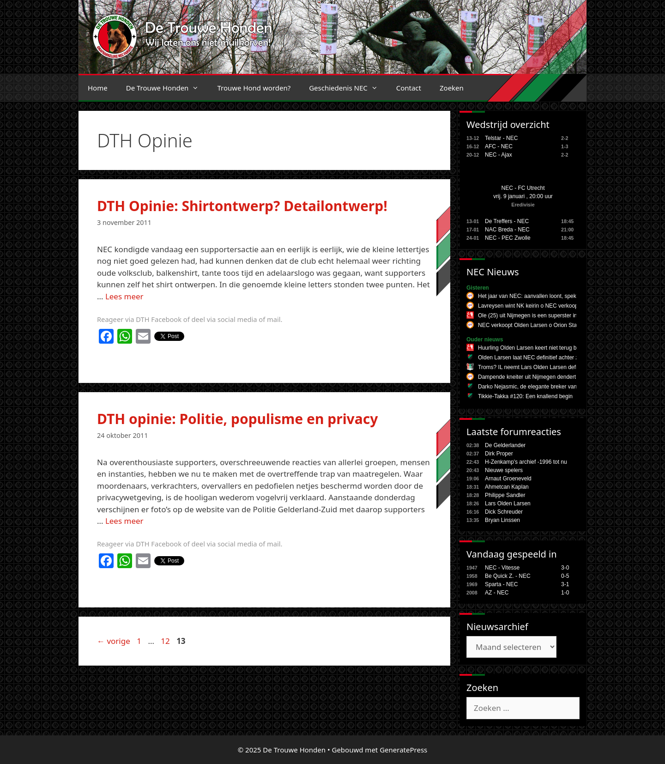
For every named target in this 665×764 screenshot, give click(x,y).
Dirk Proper (499, 453)
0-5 (565, 576)
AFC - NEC (499, 146)
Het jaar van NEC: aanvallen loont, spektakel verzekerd (546, 296)
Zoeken (452, 87)
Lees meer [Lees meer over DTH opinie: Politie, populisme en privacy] (124, 520)
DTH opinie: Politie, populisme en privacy (237, 418)
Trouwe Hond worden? (253, 87)
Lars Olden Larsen (508, 503)
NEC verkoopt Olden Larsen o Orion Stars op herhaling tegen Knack (562, 325)
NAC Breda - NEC (507, 229)
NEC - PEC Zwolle (508, 238)
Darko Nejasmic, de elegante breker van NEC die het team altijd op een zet (570, 386)
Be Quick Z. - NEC (508, 576)
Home (98, 87)
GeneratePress (403, 749)
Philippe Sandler (505, 495)
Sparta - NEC (501, 584)
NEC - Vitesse (502, 567)
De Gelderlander (505, 445)
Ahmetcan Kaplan (507, 487)
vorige (113, 641)
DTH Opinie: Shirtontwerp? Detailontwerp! (242, 205)
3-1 (565, 584)
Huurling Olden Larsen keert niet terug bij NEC (535, 348)
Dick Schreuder (504, 512)
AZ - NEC (496, 592)
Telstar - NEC (501, 138)
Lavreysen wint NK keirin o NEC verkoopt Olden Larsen (546, 306)
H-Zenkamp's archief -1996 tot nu (526, 462)
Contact (408, 87)
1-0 (565, 592)
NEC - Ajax (498, 155)
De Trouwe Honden (167, 88)
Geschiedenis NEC (348, 88)
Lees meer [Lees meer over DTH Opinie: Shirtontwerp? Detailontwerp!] (124, 296)
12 (166, 641)
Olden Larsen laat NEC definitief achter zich (532, 357)
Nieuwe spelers (504, 470)
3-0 (565, 567)
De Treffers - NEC (507, 221)
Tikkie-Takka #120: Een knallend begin (525, 396)
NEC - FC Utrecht (522, 188)
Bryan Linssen (502, 520)
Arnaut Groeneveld (508, 478)
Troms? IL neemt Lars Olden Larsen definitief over (539, 367)
